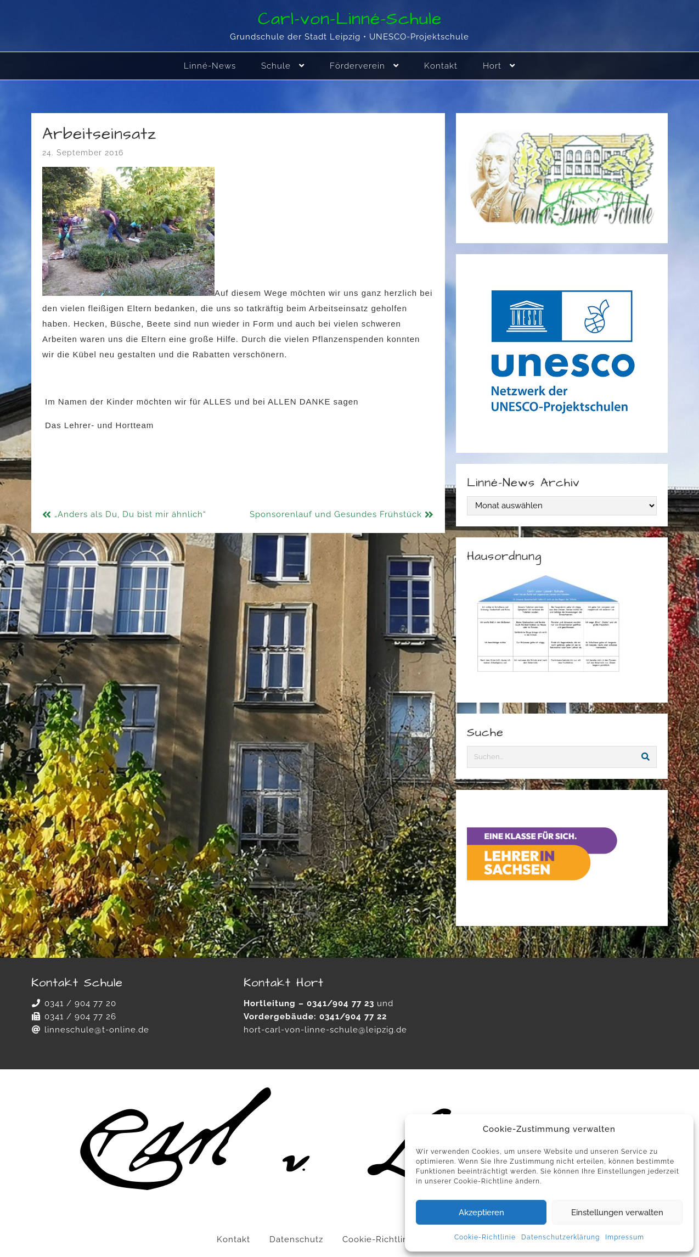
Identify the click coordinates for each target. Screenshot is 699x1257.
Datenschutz (296, 1239)
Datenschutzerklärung (560, 1237)
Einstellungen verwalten (617, 1212)
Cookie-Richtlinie (485, 1237)
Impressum (624, 1237)
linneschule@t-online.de (96, 1030)
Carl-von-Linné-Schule (350, 19)
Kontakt (233, 1239)
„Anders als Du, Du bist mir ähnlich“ (130, 514)
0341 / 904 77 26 (80, 1017)
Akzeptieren (481, 1212)
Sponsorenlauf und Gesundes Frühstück (336, 514)
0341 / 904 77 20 (80, 1003)
